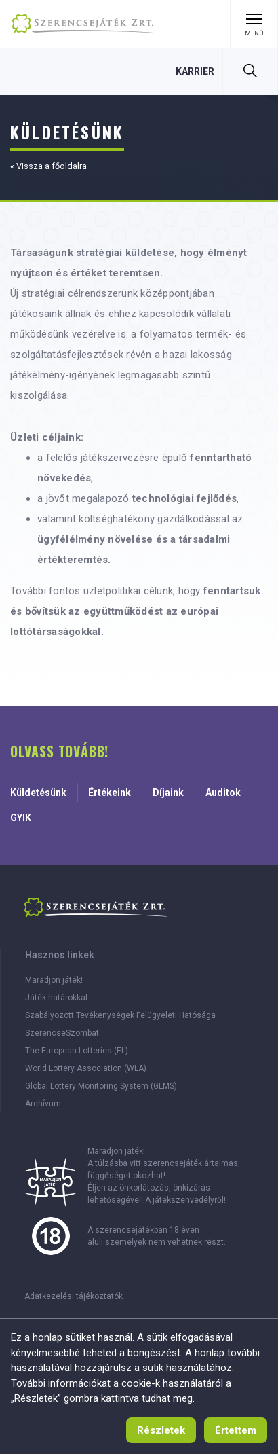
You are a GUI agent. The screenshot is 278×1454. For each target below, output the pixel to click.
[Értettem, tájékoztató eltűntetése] (235, 1430)
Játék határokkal (56, 997)
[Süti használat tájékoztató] (161, 1430)
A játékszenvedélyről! (185, 1200)
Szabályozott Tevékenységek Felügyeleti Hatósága (120, 1015)
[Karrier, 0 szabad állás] (194, 71)
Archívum (43, 1103)
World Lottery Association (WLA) (85, 1068)
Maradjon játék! (54, 980)
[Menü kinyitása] (254, 24)
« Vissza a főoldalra (48, 166)
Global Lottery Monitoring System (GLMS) (101, 1086)
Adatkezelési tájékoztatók (73, 1296)
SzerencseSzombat (62, 1033)
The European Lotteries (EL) (76, 1050)
